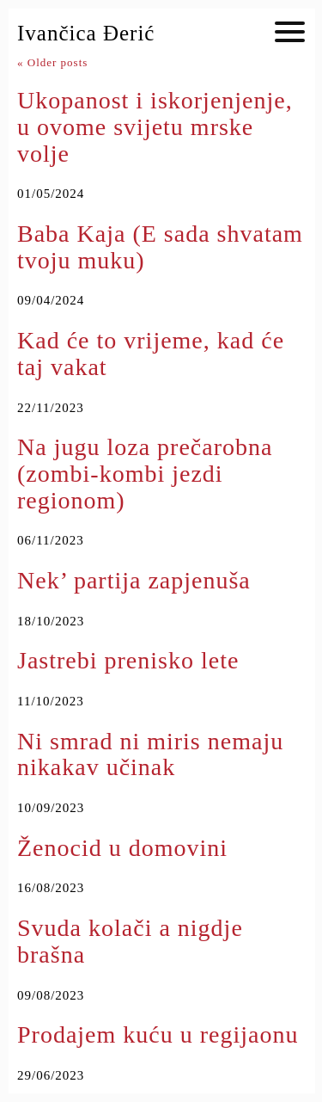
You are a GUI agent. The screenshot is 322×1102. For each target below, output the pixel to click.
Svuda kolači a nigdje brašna (130, 941)
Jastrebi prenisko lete (128, 660)
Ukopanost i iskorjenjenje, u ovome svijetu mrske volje (155, 127)
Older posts (52, 62)
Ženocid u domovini (122, 847)
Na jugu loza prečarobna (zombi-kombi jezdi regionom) (144, 474)
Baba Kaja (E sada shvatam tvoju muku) (160, 247)
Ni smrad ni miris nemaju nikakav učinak (150, 754)
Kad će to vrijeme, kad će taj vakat (150, 353)
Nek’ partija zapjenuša (134, 580)
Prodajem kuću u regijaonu (157, 1034)
